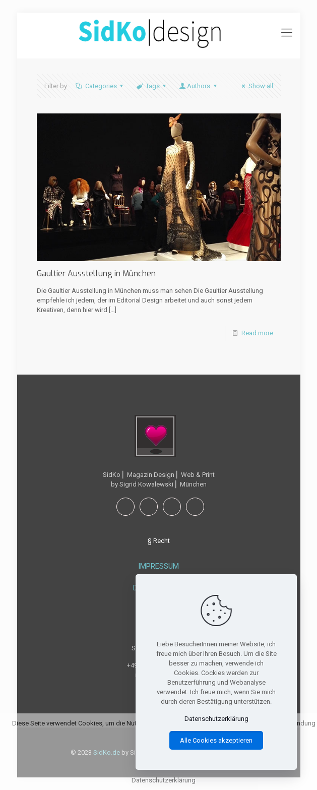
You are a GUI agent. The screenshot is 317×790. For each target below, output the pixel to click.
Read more (257, 333)
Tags (152, 86)
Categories (100, 86)
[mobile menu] (286, 32)
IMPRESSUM (158, 566)
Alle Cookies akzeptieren (216, 740)
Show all (256, 86)
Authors (198, 86)
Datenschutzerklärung (216, 718)
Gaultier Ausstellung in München (96, 273)
